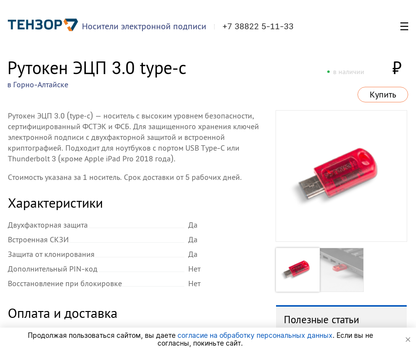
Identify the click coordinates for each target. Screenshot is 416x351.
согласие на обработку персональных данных (255, 335)
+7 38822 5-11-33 (258, 26)
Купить (383, 94)
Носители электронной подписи (144, 26)
